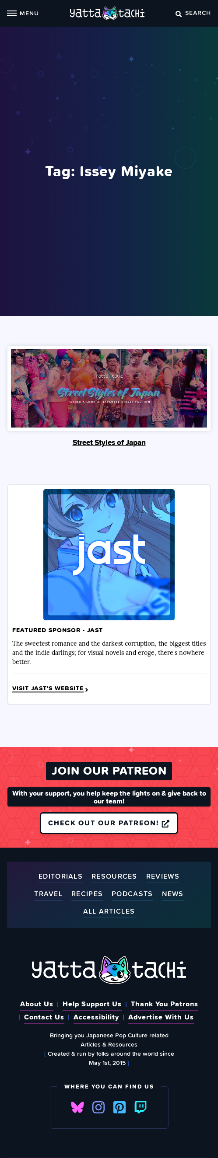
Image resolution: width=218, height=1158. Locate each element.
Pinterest (120, 1107)
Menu (23, 12)
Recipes (87, 894)
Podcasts (132, 894)
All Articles (109, 911)
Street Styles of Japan (109, 442)
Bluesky (77, 1107)
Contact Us (44, 1017)
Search (193, 12)
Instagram (98, 1107)
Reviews (162, 876)
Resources (114, 876)
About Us (36, 1003)
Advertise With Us (161, 1017)
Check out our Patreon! (108, 822)
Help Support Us (92, 1003)
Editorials (61, 876)
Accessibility (96, 1017)
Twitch (141, 1107)
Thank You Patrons (164, 1003)
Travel (48, 894)
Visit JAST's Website (51, 688)
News (173, 894)
